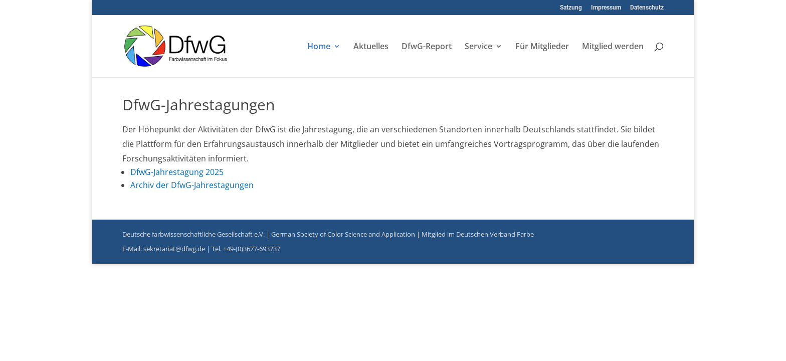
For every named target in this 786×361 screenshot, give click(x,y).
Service (478, 47)
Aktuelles (370, 47)
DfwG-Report (427, 47)
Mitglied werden (613, 47)
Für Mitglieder (542, 47)
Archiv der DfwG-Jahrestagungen (192, 185)
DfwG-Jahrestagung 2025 (177, 171)
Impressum (606, 8)
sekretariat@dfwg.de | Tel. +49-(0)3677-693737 (211, 248)
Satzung (571, 8)
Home (318, 47)
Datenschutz (647, 8)
